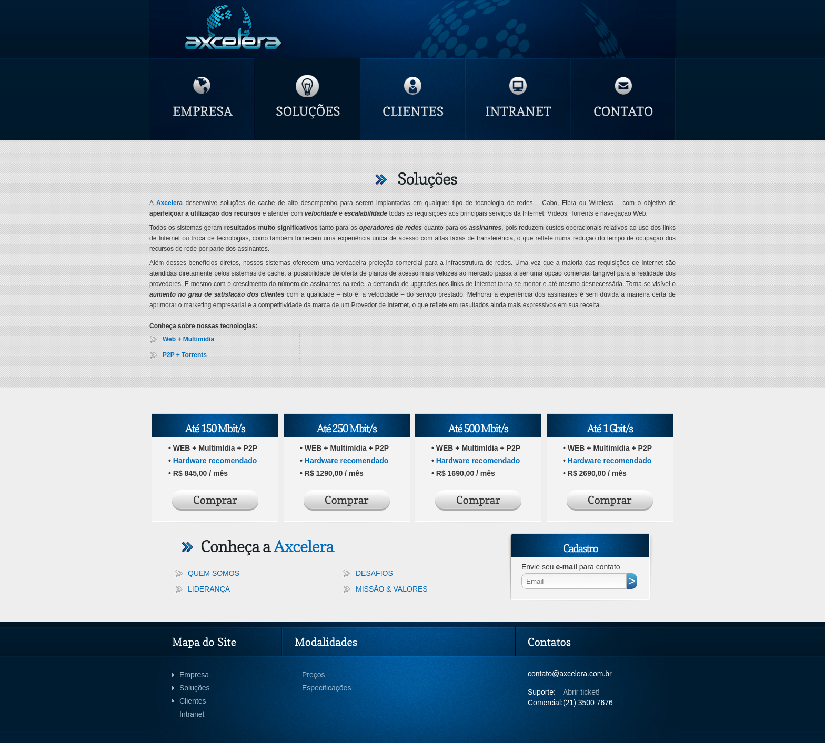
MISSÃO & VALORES (392, 589)
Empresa (194, 674)
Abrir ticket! (581, 692)
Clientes (192, 701)
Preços (313, 674)
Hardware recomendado (215, 460)
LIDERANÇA (209, 589)
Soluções (194, 688)
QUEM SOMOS (213, 573)
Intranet (191, 714)
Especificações (326, 688)
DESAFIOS (374, 573)
